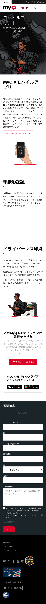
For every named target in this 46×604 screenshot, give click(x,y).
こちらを (36, 515)
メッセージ (8, 486)
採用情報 (6, 543)
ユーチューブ (18, 561)
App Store (15, 386)
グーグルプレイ (31, 386)
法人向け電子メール (12, 443)
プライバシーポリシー (11, 550)
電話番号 (7, 454)
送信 (9, 529)
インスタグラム (22, 561)
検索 (35, 8)
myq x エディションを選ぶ (23, 362)
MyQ (17, 2)
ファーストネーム (11, 422)
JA (24, 7)
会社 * (5, 476)
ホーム (6, 2)
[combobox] (26, 8)
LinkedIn (5, 561)
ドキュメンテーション (28, 1)
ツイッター (9, 561)
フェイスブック (13, 561)
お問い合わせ (40, 2)
